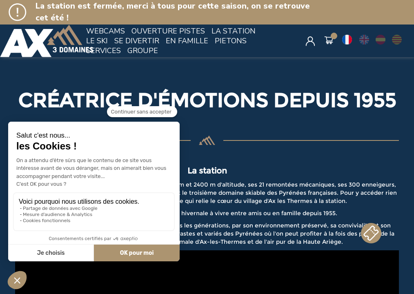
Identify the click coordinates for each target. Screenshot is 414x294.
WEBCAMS (105, 31)
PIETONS (231, 41)
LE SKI (97, 41)
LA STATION (233, 31)
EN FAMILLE (187, 41)
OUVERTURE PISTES (168, 31)
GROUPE (142, 51)
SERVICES (103, 51)
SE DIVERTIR (136, 41)
